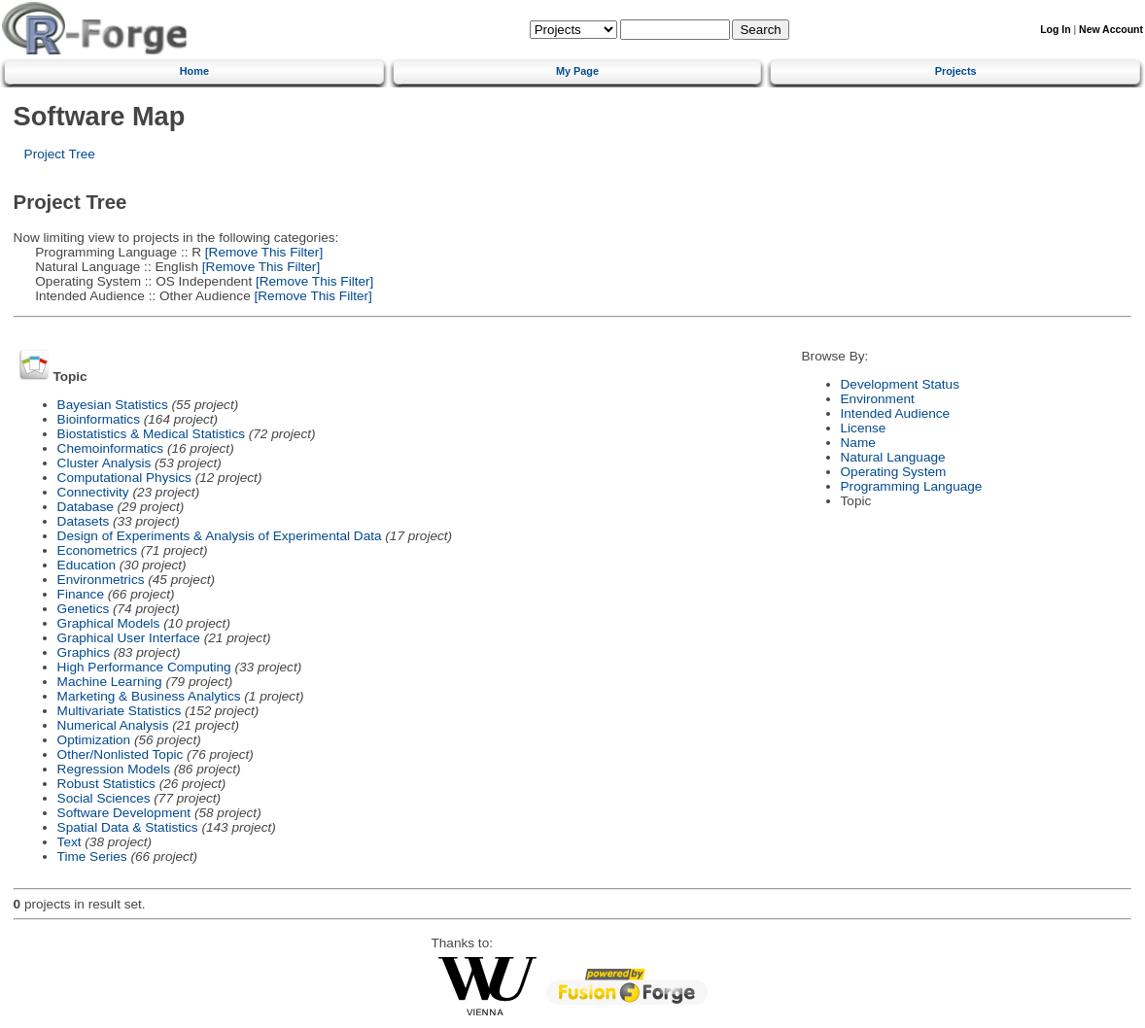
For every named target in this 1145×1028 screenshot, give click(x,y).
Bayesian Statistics (112, 404)
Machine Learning (109, 681)
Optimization (94, 740)
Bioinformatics (98, 419)
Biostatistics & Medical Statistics (151, 434)
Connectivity (93, 492)
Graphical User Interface (128, 638)
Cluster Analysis (104, 463)
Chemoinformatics (110, 448)
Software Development (124, 812)
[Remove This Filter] (262, 252)
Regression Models (113, 769)
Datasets (83, 521)
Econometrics (97, 550)
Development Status (900, 384)
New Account (1111, 29)
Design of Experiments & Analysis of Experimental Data (219, 536)
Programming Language (912, 486)
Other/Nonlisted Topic (120, 754)
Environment (878, 399)
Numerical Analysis (113, 725)
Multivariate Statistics (119, 710)
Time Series (92, 856)
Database (85, 506)
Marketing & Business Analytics (149, 696)
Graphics (83, 652)
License (863, 428)
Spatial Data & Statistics (127, 827)
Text (69, 842)
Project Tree (59, 154)
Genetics (83, 608)
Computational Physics (124, 477)
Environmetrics (101, 579)
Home (194, 71)
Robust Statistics (106, 783)
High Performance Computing (144, 667)
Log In (1055, 29)
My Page (577, 71)
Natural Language (893, 457)
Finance (80, 594)
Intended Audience (896, 413)
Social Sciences (104, 798)
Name (858, 442)
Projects (956, 71)
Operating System (894, 471)
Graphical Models (108, 623)
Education (86, 565)
